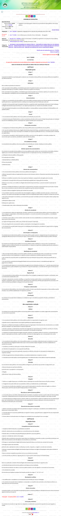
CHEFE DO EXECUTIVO (19, 47)
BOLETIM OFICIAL (6, 22)
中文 (54, 1)
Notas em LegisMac (54, 52)
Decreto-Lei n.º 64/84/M (15, 38)
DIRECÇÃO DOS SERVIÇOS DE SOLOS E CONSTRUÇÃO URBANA (39, 47)
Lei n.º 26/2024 (13, 31)
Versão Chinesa (55, 30)
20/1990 (10, 25)
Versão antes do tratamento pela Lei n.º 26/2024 (48, 50)
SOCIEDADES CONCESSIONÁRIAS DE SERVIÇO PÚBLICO (22, 44)
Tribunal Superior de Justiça (16, 41)
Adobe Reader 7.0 (35, 512)
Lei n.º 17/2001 (13, 35)
